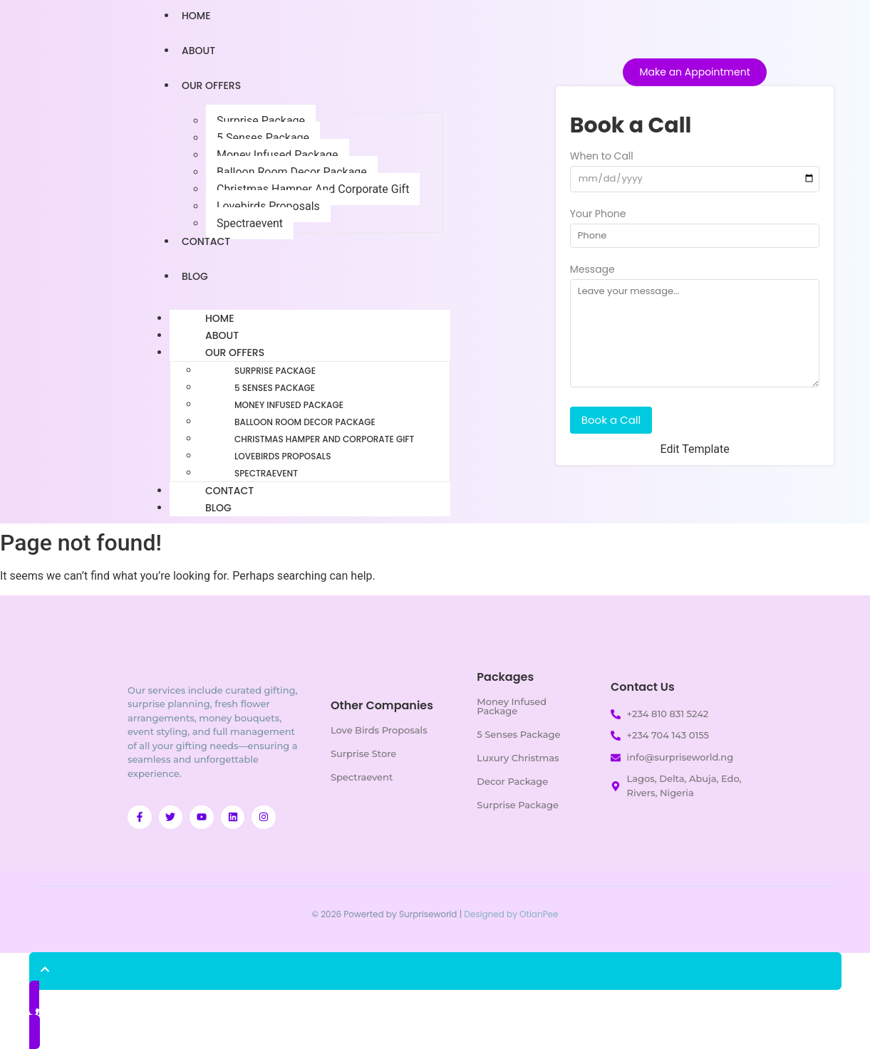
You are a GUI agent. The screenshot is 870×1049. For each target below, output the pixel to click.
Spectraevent (250, 223)
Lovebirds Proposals (268, 206)
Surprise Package (261, 120)
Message (592, 270)
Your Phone (598, 215)
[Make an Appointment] (694, 72)
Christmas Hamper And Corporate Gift (313, 189)
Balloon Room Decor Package (292, 172)
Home (219, 318)
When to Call (601, 157)
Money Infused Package (277, 155)
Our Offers (211, 85)
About (198, 50)
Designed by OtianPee (511, 914)
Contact (206, 241)
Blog (195, 276)
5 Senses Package (263, 138)
